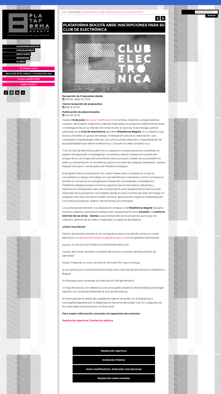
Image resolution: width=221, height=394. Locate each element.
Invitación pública (101, 320)
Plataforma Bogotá (30, 46)
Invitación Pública (113, 360)
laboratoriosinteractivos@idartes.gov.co (101, 237)
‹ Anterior (157, 18)
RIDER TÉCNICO (29, 83)
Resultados (26, 53)
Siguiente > (163, 18)
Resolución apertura (75, 320)
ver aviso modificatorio (99, 120)
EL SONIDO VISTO (29, 67)
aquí (147, 143)
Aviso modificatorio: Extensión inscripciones (114, 369)
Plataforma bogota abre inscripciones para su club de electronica (112, 12)
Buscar (212, 15)
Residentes (25, 57)
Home (64, 12)
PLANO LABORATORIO (29, 77)
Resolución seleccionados (114, 378)
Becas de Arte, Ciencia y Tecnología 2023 (29, 72)
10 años (23, 60)
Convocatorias (28, 49)
